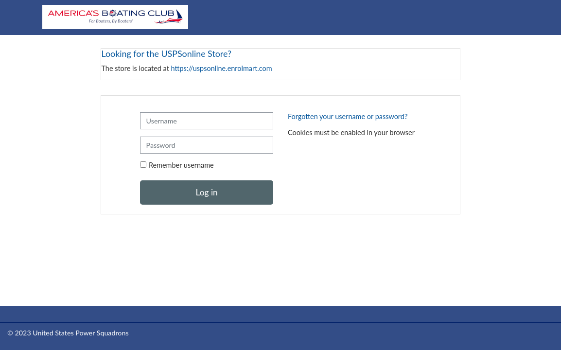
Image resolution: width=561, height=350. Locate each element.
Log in (206, 192)
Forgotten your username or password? (347, 116)
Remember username (181, 165)
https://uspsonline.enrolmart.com (221, 68)
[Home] (115, 17)
